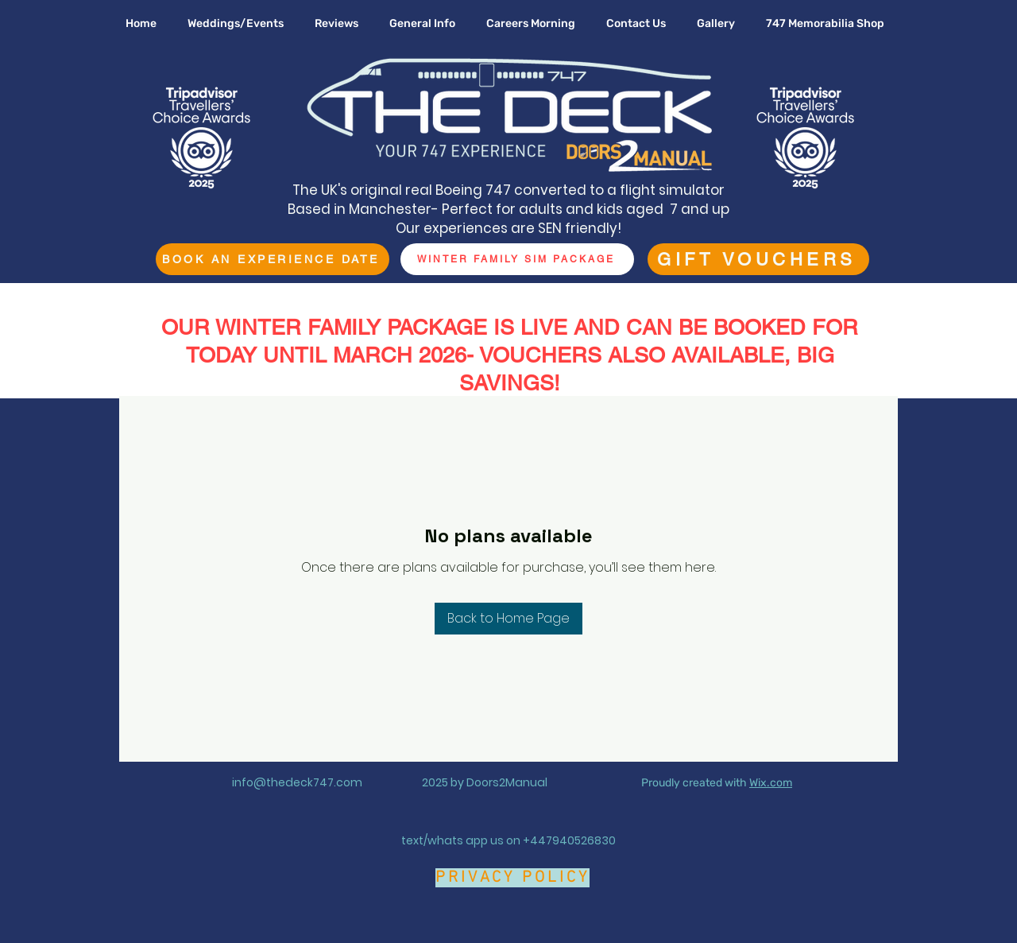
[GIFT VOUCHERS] (758, 259)
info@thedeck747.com (297, 782)
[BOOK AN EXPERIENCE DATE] (272, 259)
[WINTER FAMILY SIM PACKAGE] (517, 259)
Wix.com (770, 783)
